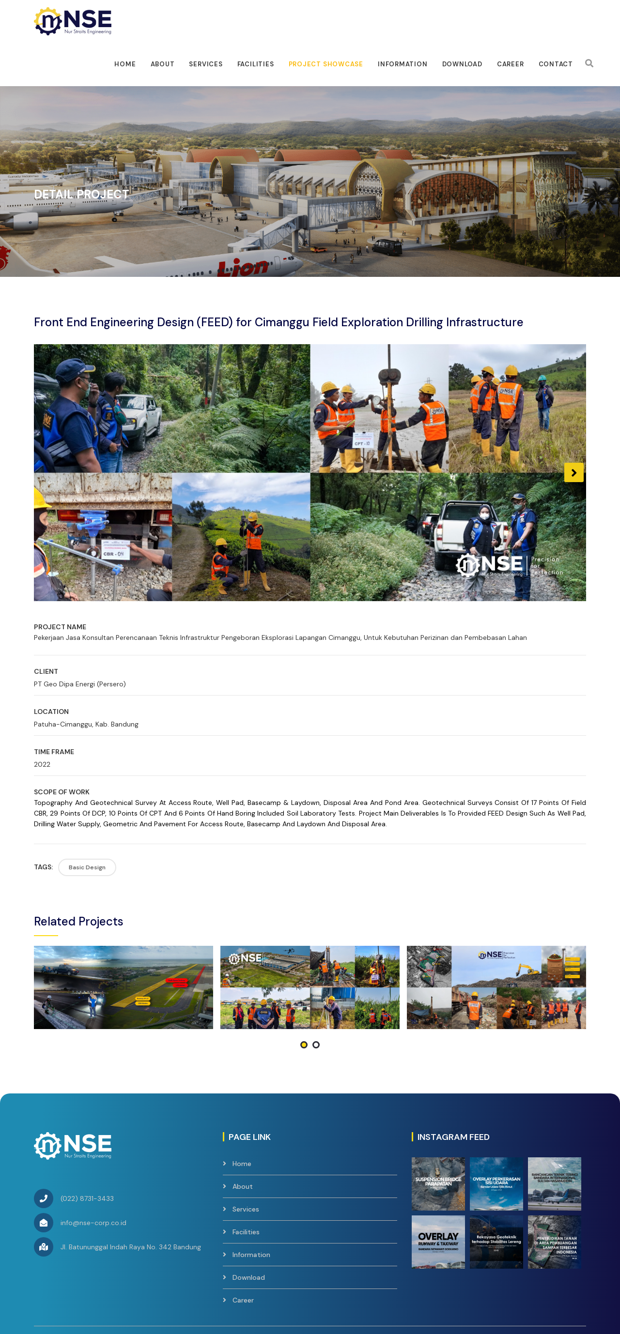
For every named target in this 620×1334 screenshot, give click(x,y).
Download (462, 64)
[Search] (589, 63)
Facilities (246, 1161)
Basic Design (87, 867)
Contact (556, 64)
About (163, 64)
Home (125, 64)
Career (510, 64)
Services (205, 64)
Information (403, 64)
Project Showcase (326, 64)
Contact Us (567, 1276)
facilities (255, 64)
